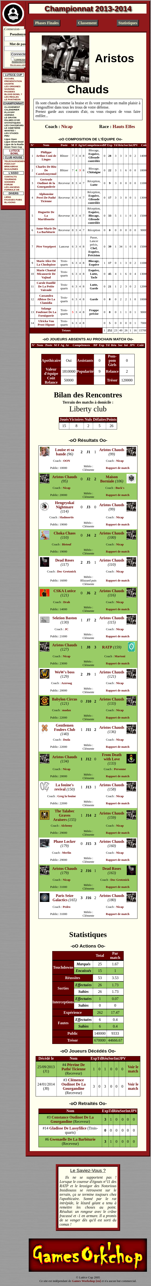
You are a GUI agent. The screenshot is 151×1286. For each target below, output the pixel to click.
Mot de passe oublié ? (19, 65)
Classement (87, 23)
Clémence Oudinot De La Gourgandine (73, 1084)
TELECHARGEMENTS (14, 161)
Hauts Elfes (124, 126)
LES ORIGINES (12, 86)
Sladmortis (67, 517)
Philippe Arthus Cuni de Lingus (46, 156)
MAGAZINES (11, 169)
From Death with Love (112, 757)
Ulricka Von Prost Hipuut (46, 322)
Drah (66, 602)
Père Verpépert (46, 246)
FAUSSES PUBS (13, 199)
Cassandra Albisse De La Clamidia (46, 299)
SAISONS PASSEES (9, 90)
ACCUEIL (9, 78)
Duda (66, 739)
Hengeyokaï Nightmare (64, 505)
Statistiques (127, 23)
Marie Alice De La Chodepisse (46, 262)
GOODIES (9, 182)
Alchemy (66, 825)
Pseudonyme (19, 34)
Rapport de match (118, 468)
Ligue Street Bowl (14, 141)
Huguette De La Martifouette (46, 215)
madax (66, 710)
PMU (6, 135)
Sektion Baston (64, 618)
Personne (120, 769)
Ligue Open (10, 139)
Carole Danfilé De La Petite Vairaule (46, 286)
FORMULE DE (11, 189)
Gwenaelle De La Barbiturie (72, 1139)
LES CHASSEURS (14, 125)
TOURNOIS (10, 179)
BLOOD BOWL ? (13, 94)
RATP (107, 647)
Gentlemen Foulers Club (64, 727)
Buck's (119, 488)
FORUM (8, 184)
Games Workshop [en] (86, 1281)
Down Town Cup (13, 147)
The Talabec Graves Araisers (64, 815)
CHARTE (9, 83)
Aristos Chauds (111, 450)
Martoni (119, 656)
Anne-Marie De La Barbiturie (46, 230)
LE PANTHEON (12, 99)
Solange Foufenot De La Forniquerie (46, 312)
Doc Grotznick (66, 571)
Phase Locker (65, 841)
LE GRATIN (10, 117)
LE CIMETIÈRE (12, 128)
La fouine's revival (64, 787)
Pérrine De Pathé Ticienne (73, 1067)
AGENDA (9, 115)
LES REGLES (11, 96)
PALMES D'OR (12, 120)
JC (67, 629)
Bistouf (66, 544)
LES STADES (11, 133)
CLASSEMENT (12, 107)
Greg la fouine (66, 796)
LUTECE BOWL (14, 152)
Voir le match (133, 1069)
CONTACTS (10, 176)
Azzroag (66, 683)
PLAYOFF (9, 112)
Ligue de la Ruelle (14, 144)
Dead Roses (64, 560)
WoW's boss (64, 672)
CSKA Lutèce (64, 591)
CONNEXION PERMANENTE (19, 60)
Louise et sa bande (64, 452)
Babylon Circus (64, 699)
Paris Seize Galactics (62, 898)
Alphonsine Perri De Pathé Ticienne (46, 197)
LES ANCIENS (11, 187)
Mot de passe (18, 44)
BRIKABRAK (11, 166)
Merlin (66, 852)
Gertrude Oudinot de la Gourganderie (46, 183)
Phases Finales (47, 23)
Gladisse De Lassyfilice (67, 1128)
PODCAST (9, 163)
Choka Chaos (65, 533)
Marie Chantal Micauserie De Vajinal (46, 274)
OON (66, 460)
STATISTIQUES (12, 122)
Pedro (66, 907)
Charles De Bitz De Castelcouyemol (46, 170)
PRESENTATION (13, 81)
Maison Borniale (109, 479)
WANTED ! (9, 130)
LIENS (7, 197)
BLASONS (9, 202)
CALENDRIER (11, 109)
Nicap (67, 126)
